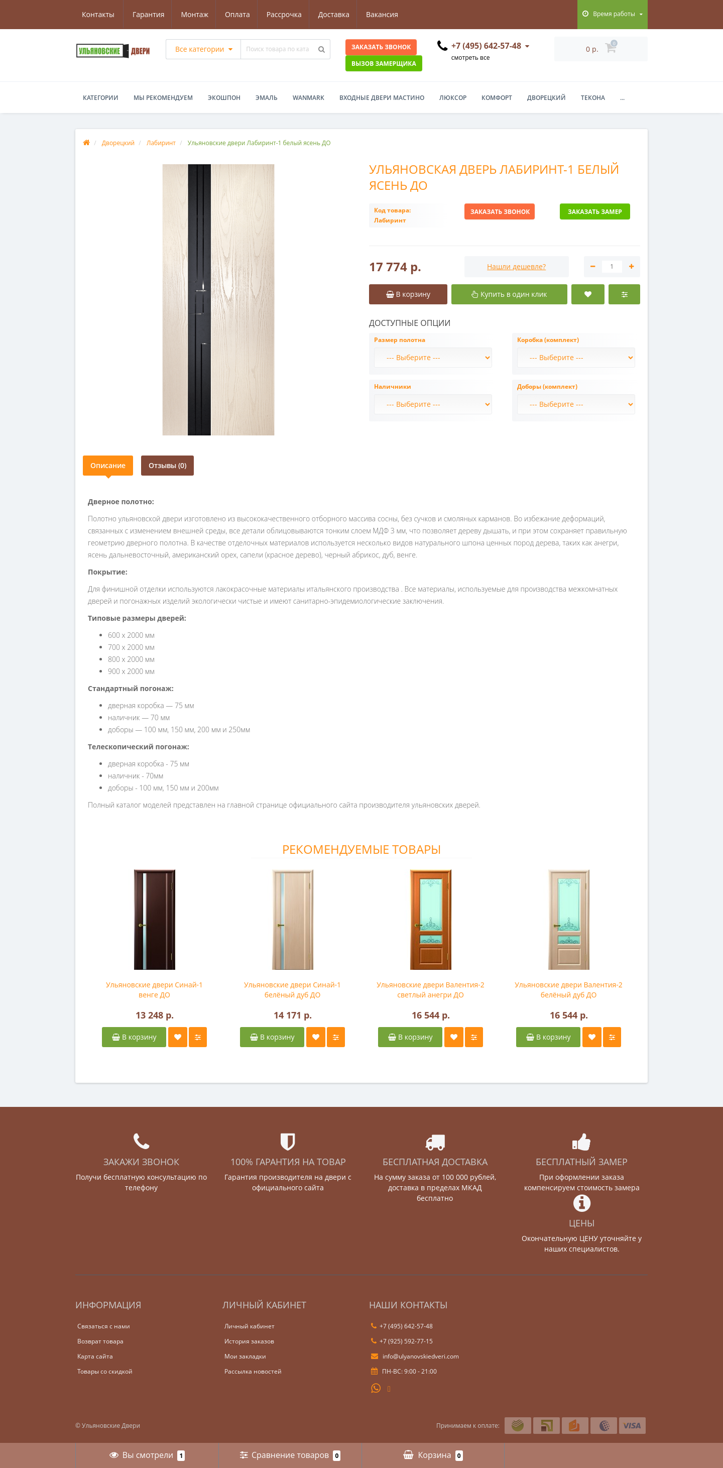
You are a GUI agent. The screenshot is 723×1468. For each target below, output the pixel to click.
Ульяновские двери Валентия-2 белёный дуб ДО (569, 989)
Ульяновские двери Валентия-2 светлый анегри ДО (431, 989)
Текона (593, 97)
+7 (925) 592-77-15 (402, 1341)
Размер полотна (399, 339)
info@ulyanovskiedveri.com (415, 1356)
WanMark (308, 97)
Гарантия (98, 14)
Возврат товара (100, 1341)
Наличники (392, 386)
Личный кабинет (249, 1326)
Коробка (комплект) (548, 339)
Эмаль (267, 97)
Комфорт (496, 97)
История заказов (249, 1341)
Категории (100, 97)
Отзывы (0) (167, 465)
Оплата (189, 14)
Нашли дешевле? (516, 266)
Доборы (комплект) (547, 386)
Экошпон (224, 97)
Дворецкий (546, 97)
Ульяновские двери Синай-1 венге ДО (154, 989)
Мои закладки (245, 1356)
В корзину (134, 1037)
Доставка (289, 14)
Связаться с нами (103, 1326)
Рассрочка (238, 14)
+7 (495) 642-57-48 (402, 1326)
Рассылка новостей (253, 1371)
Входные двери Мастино (381, 97)
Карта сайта (95, 1356)
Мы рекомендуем (163, 97)
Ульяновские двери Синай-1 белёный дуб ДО (292, 989)
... (622, 97)
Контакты (390, 14)
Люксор (452, 97)
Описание (108, 465)
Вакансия (339, 14)
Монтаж (146, 14)
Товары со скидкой (105, 1371)
